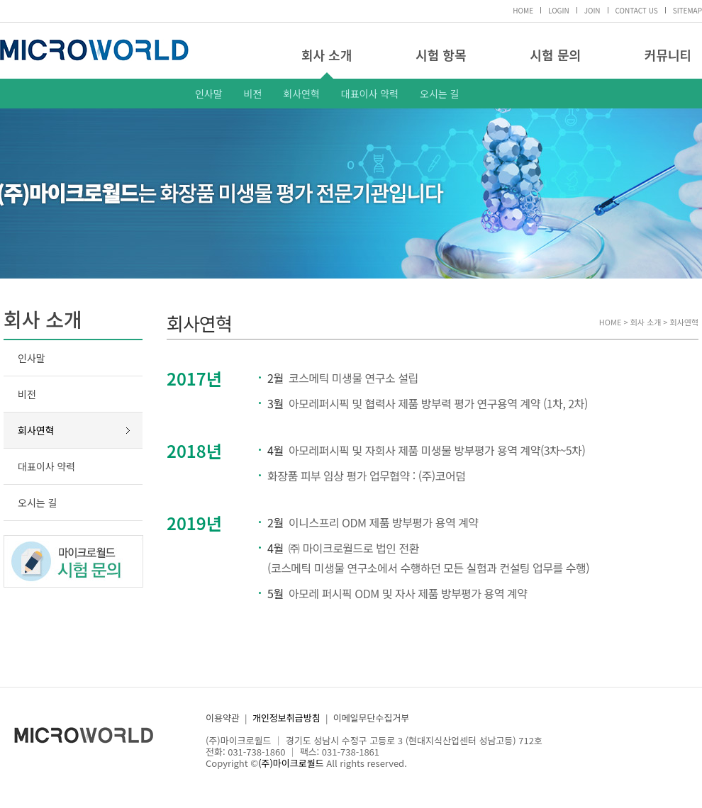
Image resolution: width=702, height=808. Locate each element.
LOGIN (558, 10)
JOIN (592, 10)
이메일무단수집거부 (371, 717)
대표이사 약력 (370, 93)
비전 (253, 93)
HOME (523, 10)
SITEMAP (687, 10)
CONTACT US (636, 10)
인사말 (209, 93)
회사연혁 (301, 93)
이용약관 (223, 717)
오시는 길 (439, 93)
